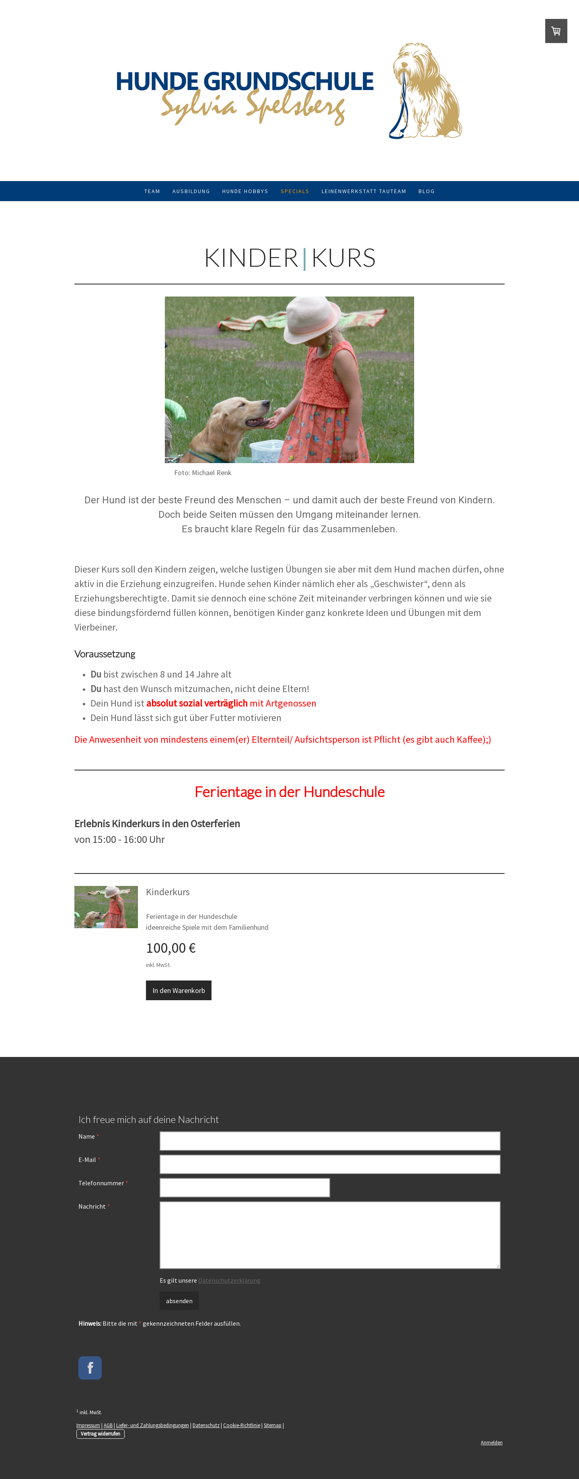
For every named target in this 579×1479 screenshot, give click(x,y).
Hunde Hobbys (245, 191)
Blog (427, 191)
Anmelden (492, 1442)
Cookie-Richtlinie (241, 1425)
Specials (295, 191)
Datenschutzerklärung (229, 1280)
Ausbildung (191, 191)
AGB (108, 1425)
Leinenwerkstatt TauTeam (364, 191)
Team (152, 191)
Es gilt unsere (210, 1280)
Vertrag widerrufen (100, 1433)
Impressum (88, 1425)
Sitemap (272, 1425)
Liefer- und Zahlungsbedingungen (152, 1425)
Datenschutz (206, 1425)
